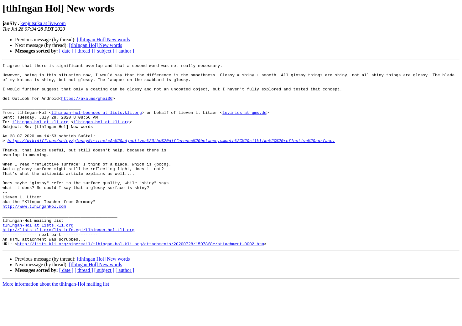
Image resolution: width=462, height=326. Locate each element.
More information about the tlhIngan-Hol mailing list (56, 320)
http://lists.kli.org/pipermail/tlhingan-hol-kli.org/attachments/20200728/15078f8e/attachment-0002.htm (140, 280)
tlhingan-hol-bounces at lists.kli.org (96, 122)
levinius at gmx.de (244, 122)
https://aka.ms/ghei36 (86, 106)
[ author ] (125, 50)
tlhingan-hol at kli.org (40, 134)
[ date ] (66, 50)
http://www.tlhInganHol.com (34, 235)
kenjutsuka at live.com (42, 23)
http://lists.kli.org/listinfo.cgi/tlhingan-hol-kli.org (68, 263)
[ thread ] (84, 50)
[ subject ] (104, 50)
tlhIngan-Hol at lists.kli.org (38, 258)
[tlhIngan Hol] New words (103, 39)
